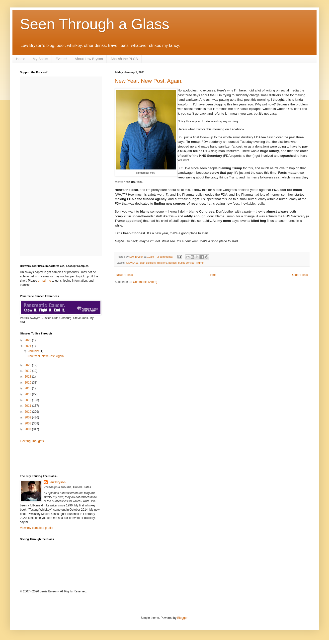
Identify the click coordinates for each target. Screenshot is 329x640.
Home (20, 59)
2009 (28, 417)
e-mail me (44, 280)
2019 (28, 371)
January (34, 351)
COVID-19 (132, 262)
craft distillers (148, 262)
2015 (28, 388)
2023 (28, 340)
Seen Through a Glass (94, 24)
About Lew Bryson (89, 59)
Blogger (182, 618)
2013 (28, 394)
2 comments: (165, 256)
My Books (40, 59)
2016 (28, 382)
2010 (28, 411)
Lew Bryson (57, 482)
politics (172, 262)
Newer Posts (124, 275)
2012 (28, 400)
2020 (28, 365)
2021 (28, 346)
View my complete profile (36, 528)
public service (186, 262)
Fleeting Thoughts (32, 441)
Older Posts (300, 275)
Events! (61, 59)
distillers (162, 262)
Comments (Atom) (145, 282)
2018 (28, 376)
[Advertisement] (49, 458)
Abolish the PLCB (124, 59)
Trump (200, 262)
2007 (28, 429)
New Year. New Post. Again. (149, 81)
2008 (28, 423)
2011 (28, 405)
